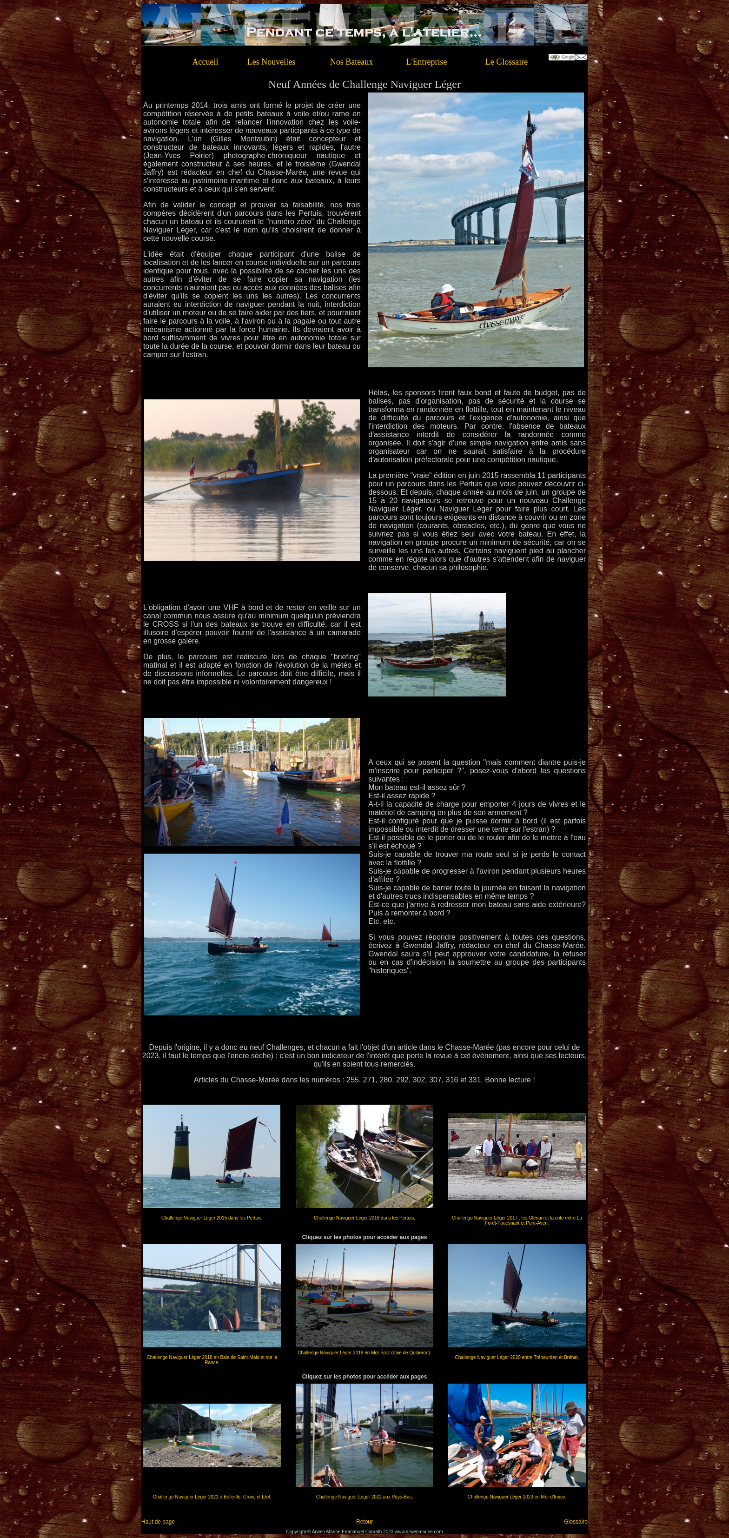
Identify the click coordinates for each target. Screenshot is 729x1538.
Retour (364, 1521)
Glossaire (576, 1521)
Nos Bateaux (351, 61)
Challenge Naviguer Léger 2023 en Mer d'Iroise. (517, 1496)
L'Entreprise (426, 61)
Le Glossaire (506, 61)
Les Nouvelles (271, 61)
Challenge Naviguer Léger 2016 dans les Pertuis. (364, 1217)
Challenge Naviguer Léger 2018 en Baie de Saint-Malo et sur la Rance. (212, 1360)
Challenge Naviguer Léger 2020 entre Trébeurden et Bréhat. (517, 1357)
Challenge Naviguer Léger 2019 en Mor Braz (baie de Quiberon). (364, 1352)
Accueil (205, 61)
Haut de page (158, 1521)
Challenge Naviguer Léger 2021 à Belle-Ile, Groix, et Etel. (212, 1496)
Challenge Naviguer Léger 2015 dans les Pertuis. (212, 1217)
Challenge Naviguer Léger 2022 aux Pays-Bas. (364, 1496)
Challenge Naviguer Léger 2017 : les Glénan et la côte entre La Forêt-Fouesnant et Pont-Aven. (517, 1220)
